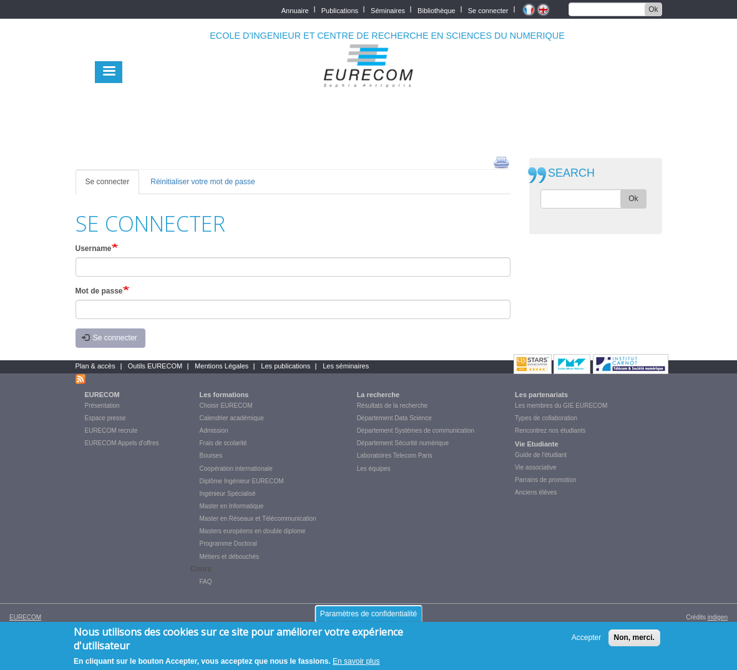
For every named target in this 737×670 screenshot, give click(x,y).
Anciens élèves (536, 492)
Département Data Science (394, 418)
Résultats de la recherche (392, 405)
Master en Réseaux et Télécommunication (258, 518)
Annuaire (295, 9)
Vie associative (536, 467)
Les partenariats (541, 394)
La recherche (378, 394)
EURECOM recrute (111, 430)
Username (94, 248)
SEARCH (571, 173)
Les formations (224, 394)
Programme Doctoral (228, 543)
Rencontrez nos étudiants (550, 430)
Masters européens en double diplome (253, 531)
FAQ (206, 581)
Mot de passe (99, 291)
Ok (653, 9)
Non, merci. (634, 642)
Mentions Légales (221, 366)
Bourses (211, 455)
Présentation (102, 405)
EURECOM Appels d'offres (122, 443)
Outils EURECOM (155, 366)
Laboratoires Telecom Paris (394, 455)
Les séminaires (346, 366)
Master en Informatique (232, 506)
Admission (214, 430)
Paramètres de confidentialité (368, 618)
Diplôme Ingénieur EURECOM (242, 481)
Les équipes (374, 468)
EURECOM (102, 394)
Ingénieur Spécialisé (228, 493)
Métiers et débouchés (230, 556)
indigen (718, 617)
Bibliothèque (436, 9)
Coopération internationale (236, 468)
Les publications (285, 366)
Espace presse (105, 418)
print (501, 161)
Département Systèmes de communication (415, 430)
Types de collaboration (546, 418)
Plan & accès (95, 366)
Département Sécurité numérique (403, 443)
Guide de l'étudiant (541, 454)
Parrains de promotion (545, 479)
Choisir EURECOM (226, 405)
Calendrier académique (232, 418)
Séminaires (388, 9)
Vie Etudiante (536, 444)
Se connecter (488, 9)
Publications (339, 9)
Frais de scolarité (223, 443)
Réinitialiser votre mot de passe (202, 181)
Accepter (586, 642)
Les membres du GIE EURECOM (561, 405)
